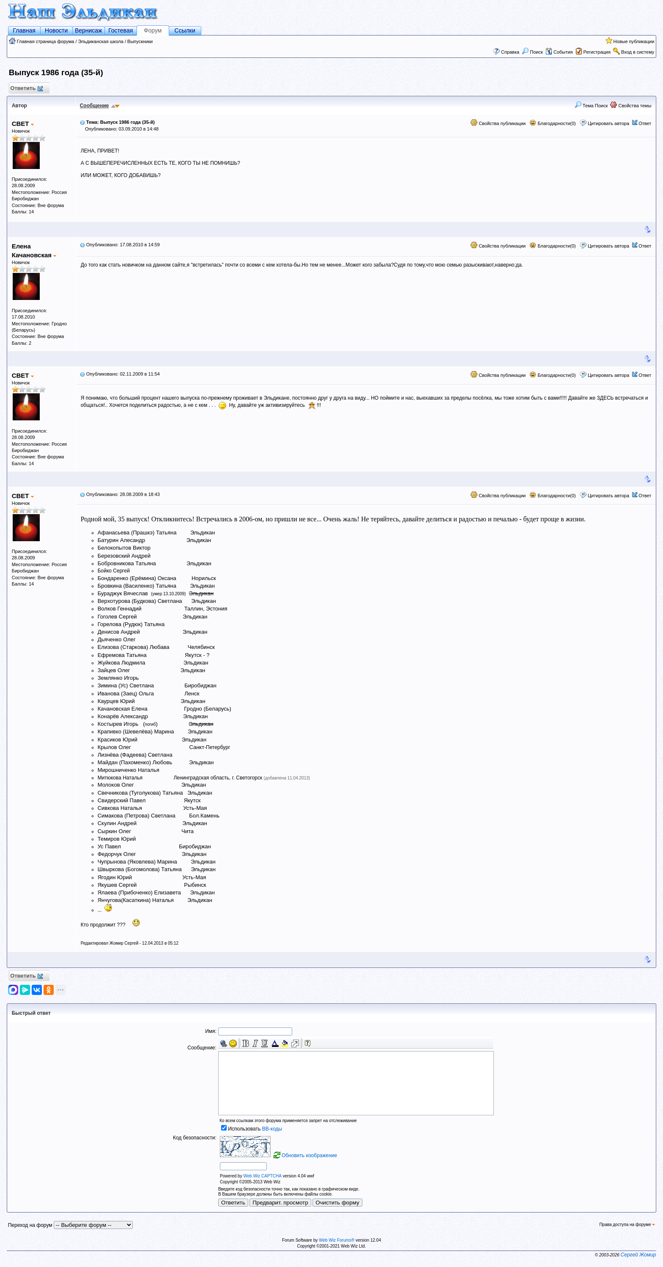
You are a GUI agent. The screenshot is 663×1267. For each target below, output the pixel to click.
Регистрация (597, 51)
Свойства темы (630, 105)
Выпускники (140, 41)
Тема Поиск (591, 105)
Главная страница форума (45, 41)
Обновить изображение (309, 1155)
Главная (24, 30)
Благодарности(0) (552, 123)
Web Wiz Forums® (336, 1240)
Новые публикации (634, 41)
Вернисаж (88, 30)
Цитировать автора (608, 123)
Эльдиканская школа (100, 41)
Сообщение (94, 106)
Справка (510, 51)
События (559, 51)
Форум (153, 30)
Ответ (644, 123)
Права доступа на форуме (627, 1224)
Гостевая (120, 30)
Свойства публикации (498, 123)
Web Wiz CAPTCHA (262, 1176)
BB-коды (272, 1129)
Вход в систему (637, 51)
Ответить (26, 88)
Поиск (532, 51)
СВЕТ (23, 123)
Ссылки (185, 30)
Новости (56, 30)
